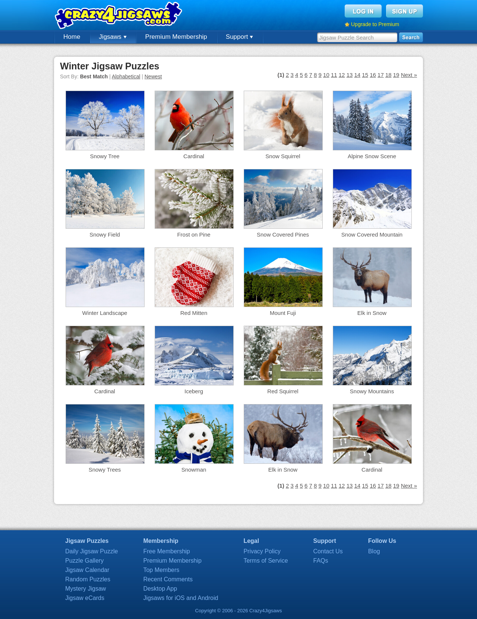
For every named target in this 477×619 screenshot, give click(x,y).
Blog (374, 551)
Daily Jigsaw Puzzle (91, 551)
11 (334, 75)
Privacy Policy (262, 551)
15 (365, 75)
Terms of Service (265, 560)
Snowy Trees (105, 469)
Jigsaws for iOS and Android (180, 598)
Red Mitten (194, 313)
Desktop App (160, 588)
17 (381, 75)
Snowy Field (104, 234)
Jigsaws (112, 36)
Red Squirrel (282, 391)
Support (239, 36)
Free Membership (166, 551)
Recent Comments (168, 579)
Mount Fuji (283, 313)
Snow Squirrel (282, 156)
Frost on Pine (193, 234)
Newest (153, 76)
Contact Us (328, 551)
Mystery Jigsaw (85, 588)
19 (396, 75)
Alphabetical (126, 76)
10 (326, 75)
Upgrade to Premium (375, 24)
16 (373, 75)
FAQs (320, 560)
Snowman (193, 469)
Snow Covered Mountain (371, 234)
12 (342, 75)
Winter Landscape (104, 313)
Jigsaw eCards (84, 598)
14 (357, 75)
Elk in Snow (371, 313)
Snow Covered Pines (283, 234)
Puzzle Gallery (84, 560)
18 (388, 75)
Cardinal (193, 156)
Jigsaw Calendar (87, 570)
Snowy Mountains (372, 391)
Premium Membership (176, 36)
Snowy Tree (104, 156)
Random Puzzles (87, 579)
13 (350, 75)
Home (71, 36)
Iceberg (193, 391)
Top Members (161, 570)
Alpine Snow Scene (372, 156)
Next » (409, 75)
